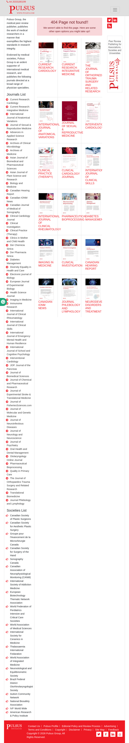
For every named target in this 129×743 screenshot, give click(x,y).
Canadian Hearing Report (92, 265)
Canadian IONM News (45, 305)
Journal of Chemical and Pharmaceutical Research (19, 383)
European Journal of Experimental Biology (18, 285)
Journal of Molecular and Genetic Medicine (19, 413)
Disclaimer (74, 729)
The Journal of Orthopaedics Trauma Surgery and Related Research (96, 78)
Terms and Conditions (39, 729)
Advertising (110, 726)
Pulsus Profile (51, 726)
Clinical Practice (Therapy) (45, 173)
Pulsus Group (53, 733)
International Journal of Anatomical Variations (18, 118)
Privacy (88, 729)
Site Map (100, 729)
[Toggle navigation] (115, 9)
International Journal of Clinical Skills (16, 325)
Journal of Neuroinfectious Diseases (15, 423)
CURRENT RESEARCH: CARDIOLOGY (47, 67)
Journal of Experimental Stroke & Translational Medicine (19, 394)
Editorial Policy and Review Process (81, 726)
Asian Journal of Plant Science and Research (17, 176)
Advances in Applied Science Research (15, 136)
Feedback (113, 729)
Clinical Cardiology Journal (71, 173)
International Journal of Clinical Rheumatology (16, 314)
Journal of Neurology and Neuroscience (15, 434)
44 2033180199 (16, 1)
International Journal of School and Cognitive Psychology (18, 351)
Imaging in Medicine (21, 299)
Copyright (60, 729)
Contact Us (34, 726)
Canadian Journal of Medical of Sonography (18, 209)
